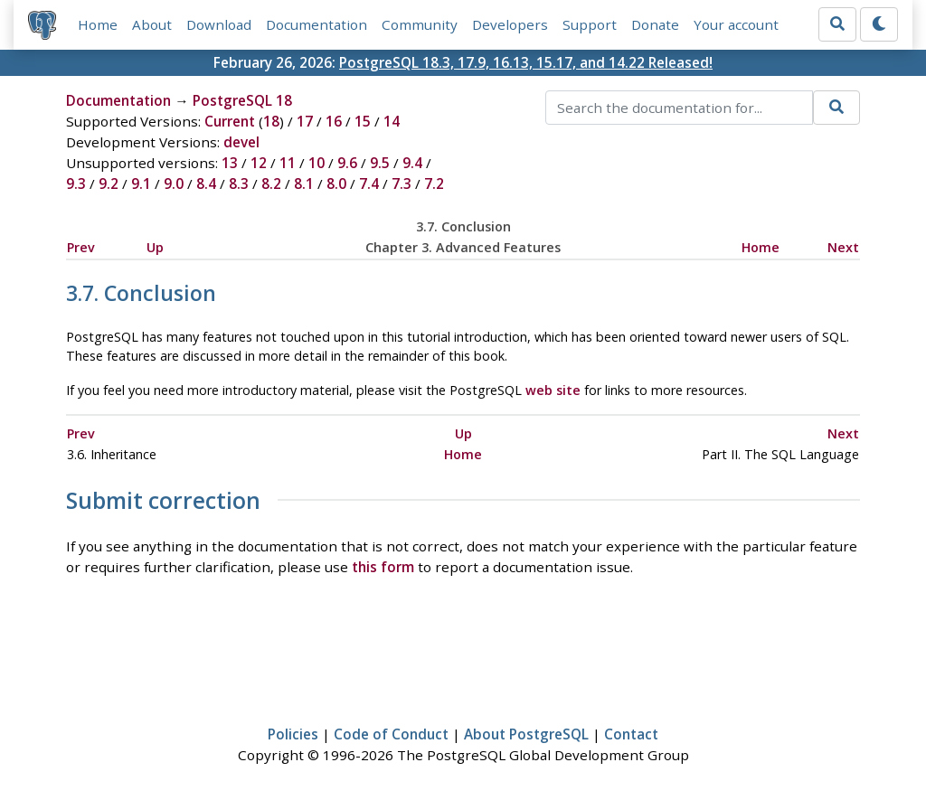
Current (229, 121)
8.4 (206, 183)
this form (383, 567)
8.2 (271, 183)
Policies (293, 734)
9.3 (76, 183)
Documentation (316, 24)
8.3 (239, 183)
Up (155, 247)
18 (271, 121)
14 (391, 121)
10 (316, 163)
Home (98, 24)
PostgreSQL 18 (242, 100)
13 (230, 163)
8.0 (336, 183)
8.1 (304, 183)
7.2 (434, 183)
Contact (631, 734)
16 (334, 121)
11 (287, 163)
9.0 (174, 183)
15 (362, 121)
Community (420, 24)
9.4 (412, 163)
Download (218, 24)
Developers (510, 24)
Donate (655, 24)
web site (553, 390)
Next (843, 247)
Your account (736, 24)
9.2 (108, 183)
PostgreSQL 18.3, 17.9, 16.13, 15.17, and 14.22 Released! (526, 62)
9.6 (347, 163)
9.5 (380, 163)
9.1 (141, 183)
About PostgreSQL (526, 734)
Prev (81, 247)
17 (305, 121)
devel (241, 142)
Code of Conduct (391, 734)
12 (258, 163)
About (152, 24)
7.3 (401, 183)
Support (589, 24)
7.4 (369, 183)
